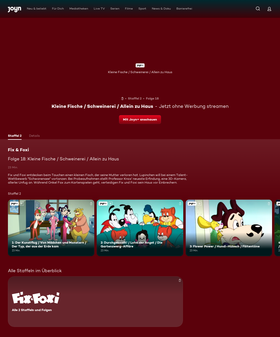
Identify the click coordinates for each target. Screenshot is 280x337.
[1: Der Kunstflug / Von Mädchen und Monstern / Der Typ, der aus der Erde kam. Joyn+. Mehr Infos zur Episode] (51, 228)
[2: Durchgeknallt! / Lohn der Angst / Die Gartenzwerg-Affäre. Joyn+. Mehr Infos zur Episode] (140, 228)
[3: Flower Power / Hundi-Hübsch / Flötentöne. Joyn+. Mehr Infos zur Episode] (229, 228)
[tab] (14, 136)
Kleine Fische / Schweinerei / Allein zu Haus (140, 72)
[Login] (269, 8)
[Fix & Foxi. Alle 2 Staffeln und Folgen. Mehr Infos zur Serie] (95, 301)
